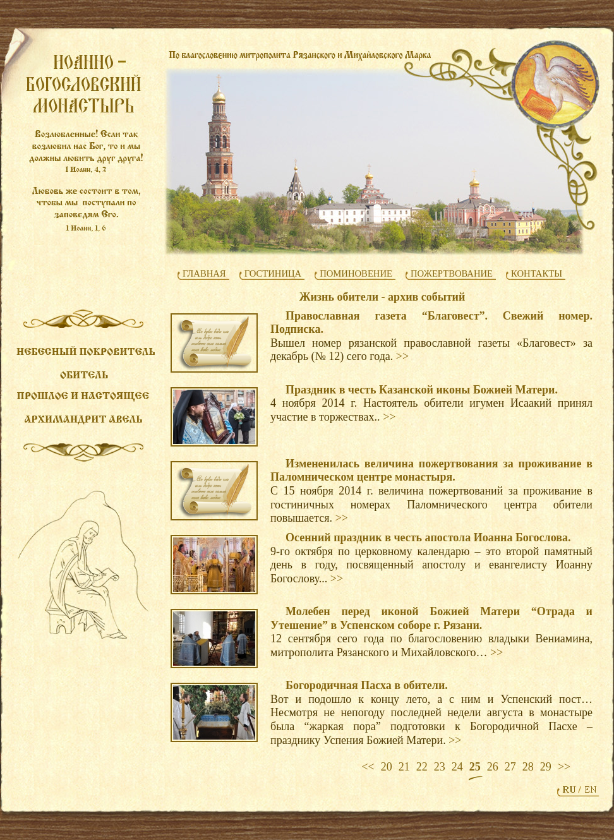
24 (457, 766)
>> (402, 356)
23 (439, 766)
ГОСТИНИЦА (273, 273)
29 (545, 766)
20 (386, 766)
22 (422, 766)
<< (367, 766)
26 (492, 766)
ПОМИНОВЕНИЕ (356, 273)
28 (528, 766)
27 (510, 766)
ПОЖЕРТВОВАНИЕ (452, 273)
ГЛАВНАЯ (204, 273)
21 (404, 766)
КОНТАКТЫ (536, 273)
